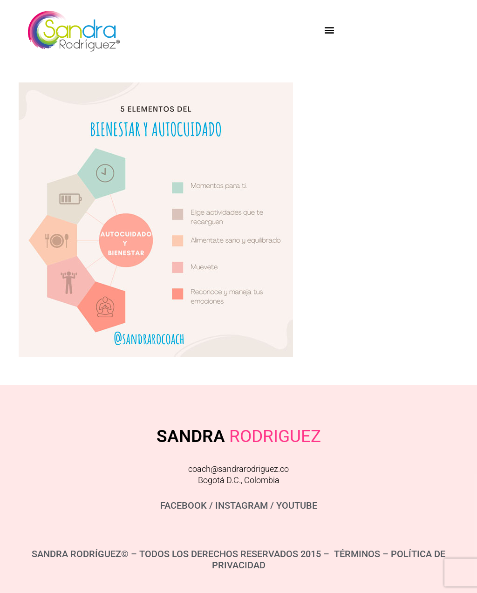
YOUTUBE (296, 505)
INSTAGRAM (241, 505)
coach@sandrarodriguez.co (238, 469)
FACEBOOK (183, 505)
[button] (329, 29)
